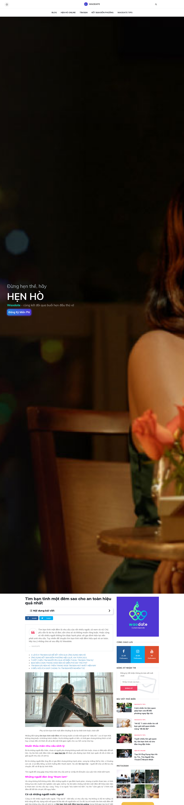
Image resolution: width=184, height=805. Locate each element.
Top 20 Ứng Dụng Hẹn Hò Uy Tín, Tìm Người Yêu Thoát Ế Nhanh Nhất (145, 757)
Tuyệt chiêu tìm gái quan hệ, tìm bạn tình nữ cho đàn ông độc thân (145, 741)
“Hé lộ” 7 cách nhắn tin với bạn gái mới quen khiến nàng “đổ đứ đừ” (146, 726)
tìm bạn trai (83, 764)
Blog (54, 12)
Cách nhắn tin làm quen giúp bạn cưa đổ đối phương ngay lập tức (145, 711)
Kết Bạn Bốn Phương (102, 12)
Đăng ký (129, 688)
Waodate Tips (124, 12)
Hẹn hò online (139, 750)
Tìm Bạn (84, 12)
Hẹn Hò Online (68, 12)
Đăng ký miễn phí (19, 312)
